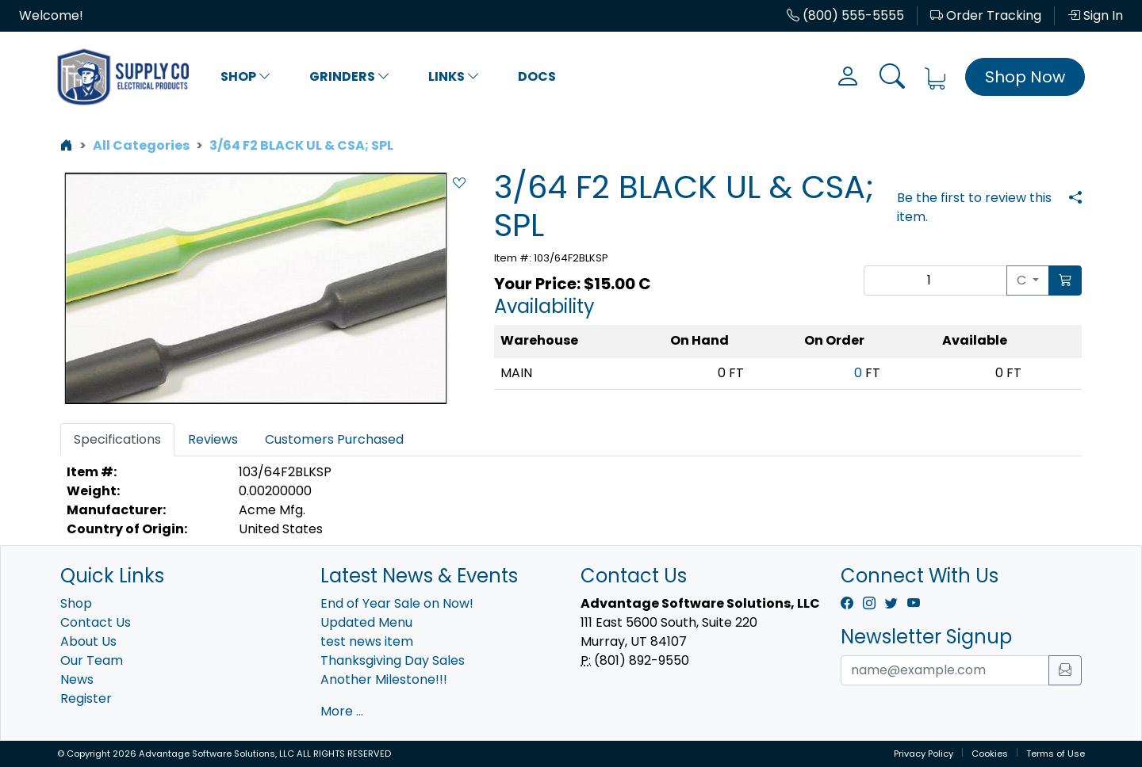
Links (454, 76)
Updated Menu (366, 622)
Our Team (91, 660)
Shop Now (1025, 77)
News (77, 679)
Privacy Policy (923, 753)
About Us (88, 641)
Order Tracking (985, 15)
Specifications (117, 439)
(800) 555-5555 (845, 15)
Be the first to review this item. (974, 207)
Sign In (1095, 15)
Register (86, 698)
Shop (245, 76)
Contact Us (95, 622)
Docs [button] (537, 76)
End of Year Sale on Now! (396, 603)
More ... (341, 711)
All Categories (141, 145)
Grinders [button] (349, 76)
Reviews (213, 439)
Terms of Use (1055, 753)
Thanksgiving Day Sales (392, 660)
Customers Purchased (334, 439)
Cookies (989, 753)
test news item (366, 641)
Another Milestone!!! (383, 679)
